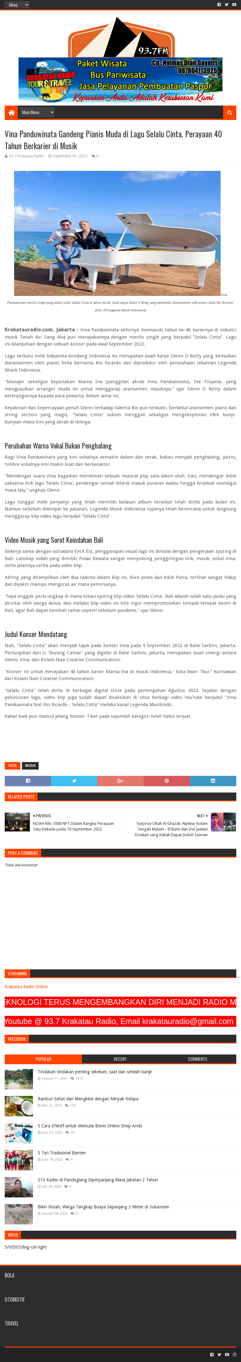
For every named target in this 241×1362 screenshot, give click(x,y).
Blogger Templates (75, 1354)
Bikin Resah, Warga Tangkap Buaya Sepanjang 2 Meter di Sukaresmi (103, 1206)
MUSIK (30, 765)
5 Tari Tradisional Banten (62, 1152)
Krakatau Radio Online (26, 986)
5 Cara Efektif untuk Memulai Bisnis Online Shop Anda (90, 1125)
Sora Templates (39, 1354)
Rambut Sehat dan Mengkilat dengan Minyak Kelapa (88, 1098)
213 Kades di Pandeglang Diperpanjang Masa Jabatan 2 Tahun (98, 1179)
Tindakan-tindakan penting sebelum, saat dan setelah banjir (95, 1071)
